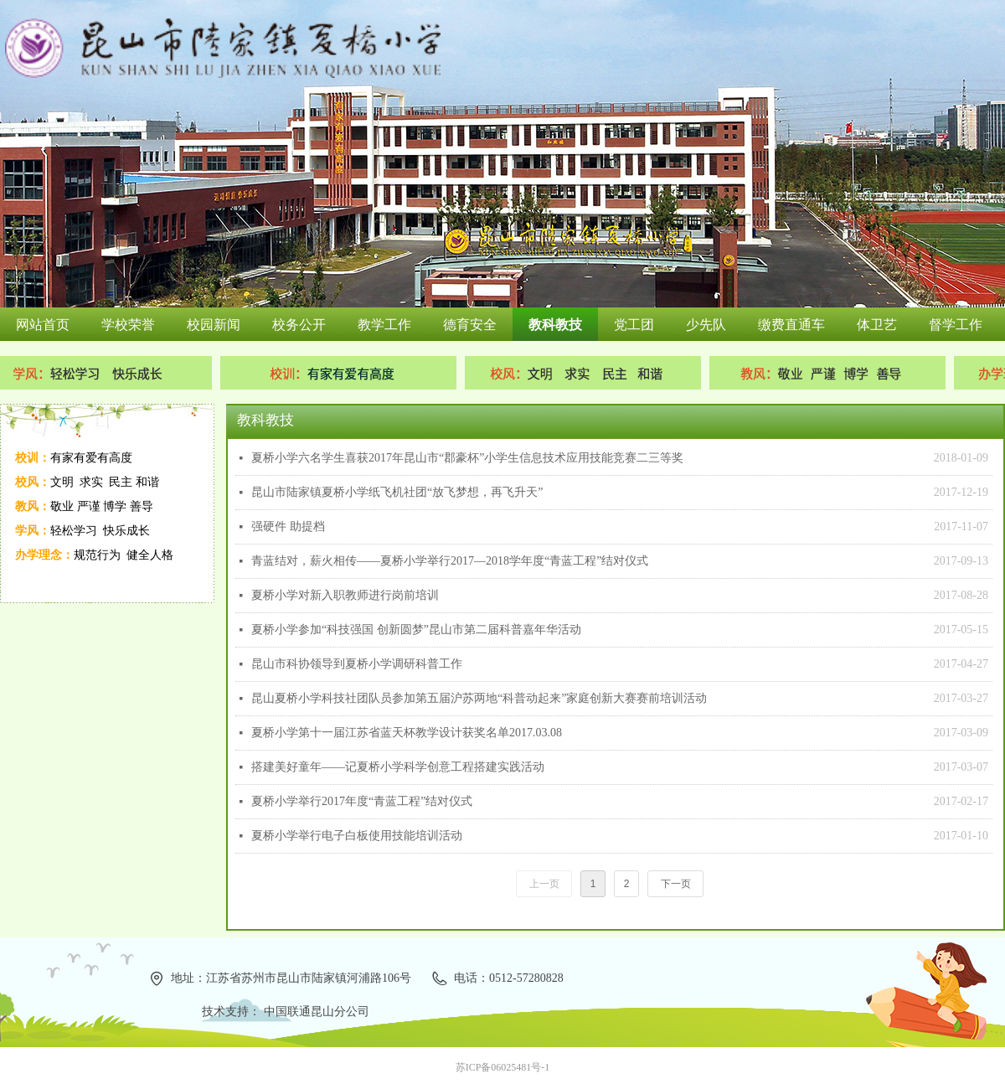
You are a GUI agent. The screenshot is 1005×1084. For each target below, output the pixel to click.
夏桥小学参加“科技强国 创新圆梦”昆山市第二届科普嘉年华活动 (416, 629)
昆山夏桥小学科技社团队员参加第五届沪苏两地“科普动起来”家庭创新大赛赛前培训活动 (479, 698)
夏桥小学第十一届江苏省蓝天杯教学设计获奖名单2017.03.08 (406, 732)
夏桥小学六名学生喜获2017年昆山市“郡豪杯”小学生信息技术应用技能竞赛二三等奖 (467, 458)
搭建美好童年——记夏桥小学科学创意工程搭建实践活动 (397, 767)
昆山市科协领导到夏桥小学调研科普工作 (356, 664)
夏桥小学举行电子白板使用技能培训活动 (356, 835)
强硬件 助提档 (288, 526)
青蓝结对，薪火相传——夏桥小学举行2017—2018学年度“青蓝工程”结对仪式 (449, 561)
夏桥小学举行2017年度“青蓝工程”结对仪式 (361, 801)
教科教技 (265, 420)
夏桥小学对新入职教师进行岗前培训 (345, 595)
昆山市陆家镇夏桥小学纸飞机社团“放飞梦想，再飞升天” (397, 492)
